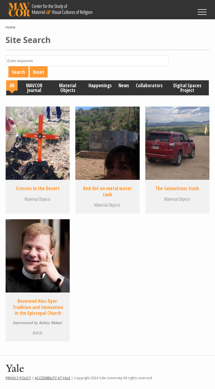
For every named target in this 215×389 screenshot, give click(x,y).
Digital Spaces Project (187, 87)
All (12, 85)
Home (10, 27)
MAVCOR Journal (34, 87)
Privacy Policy (18, 378)
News (123, 85)
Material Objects (67, 87)
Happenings (100, 85)
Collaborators (149, 85)
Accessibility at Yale (52, 378)
